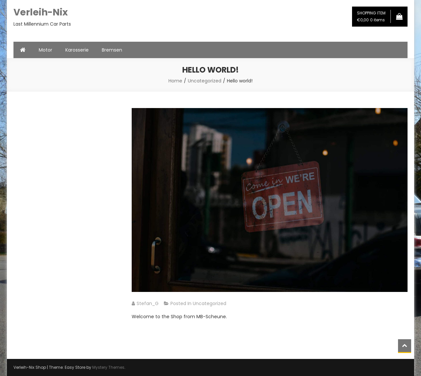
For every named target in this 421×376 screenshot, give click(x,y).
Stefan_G (148, 303)
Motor (45, 50)
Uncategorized (209, 303)
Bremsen (112, 50)
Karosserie (77, 50)
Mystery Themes (108, 367)
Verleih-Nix (40, 12)
